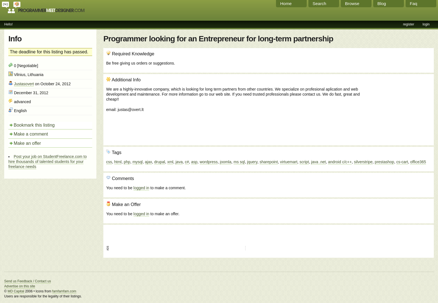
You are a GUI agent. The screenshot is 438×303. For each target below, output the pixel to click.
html (118, 162)
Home (286, 3)
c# (187, 162)
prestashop (384, 162)
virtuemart (288, 162)
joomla (225, 162)
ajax (148, 162)
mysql (137, 162)
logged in (141, 188)
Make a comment (31, 134)
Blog (381, 3)
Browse (352, 3)
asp (194, 162)
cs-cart (402, 162)
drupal (159, 162)
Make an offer (27, 143)
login (426, 24)
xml (170, 162)
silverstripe (363, 162)
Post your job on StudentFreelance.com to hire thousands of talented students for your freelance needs (47, 161)
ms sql (239, 162)
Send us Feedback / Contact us (27, 281)
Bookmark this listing (34, 125)
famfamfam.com (64, 291)
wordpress (209, 162)
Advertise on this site (19, 286)
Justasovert (24, 84)
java (179, 162)
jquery (252, 162)
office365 (418, 162)
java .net (318, 162)
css (109, 162)
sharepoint (269, 162)
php (127, 162)
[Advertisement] (401, 107)
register (408, 24)
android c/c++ (340, 162)
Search (319, 3)
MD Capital (16, 291)
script (304, 162)
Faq (413, 3)
